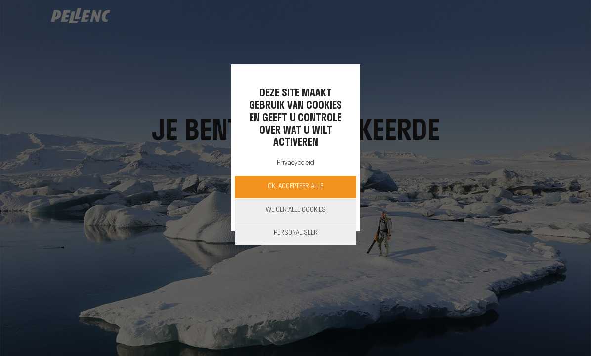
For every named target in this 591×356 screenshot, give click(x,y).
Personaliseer (296, 233)
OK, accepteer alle (295, 186)
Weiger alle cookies (296, 210)
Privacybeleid (295, 163)
